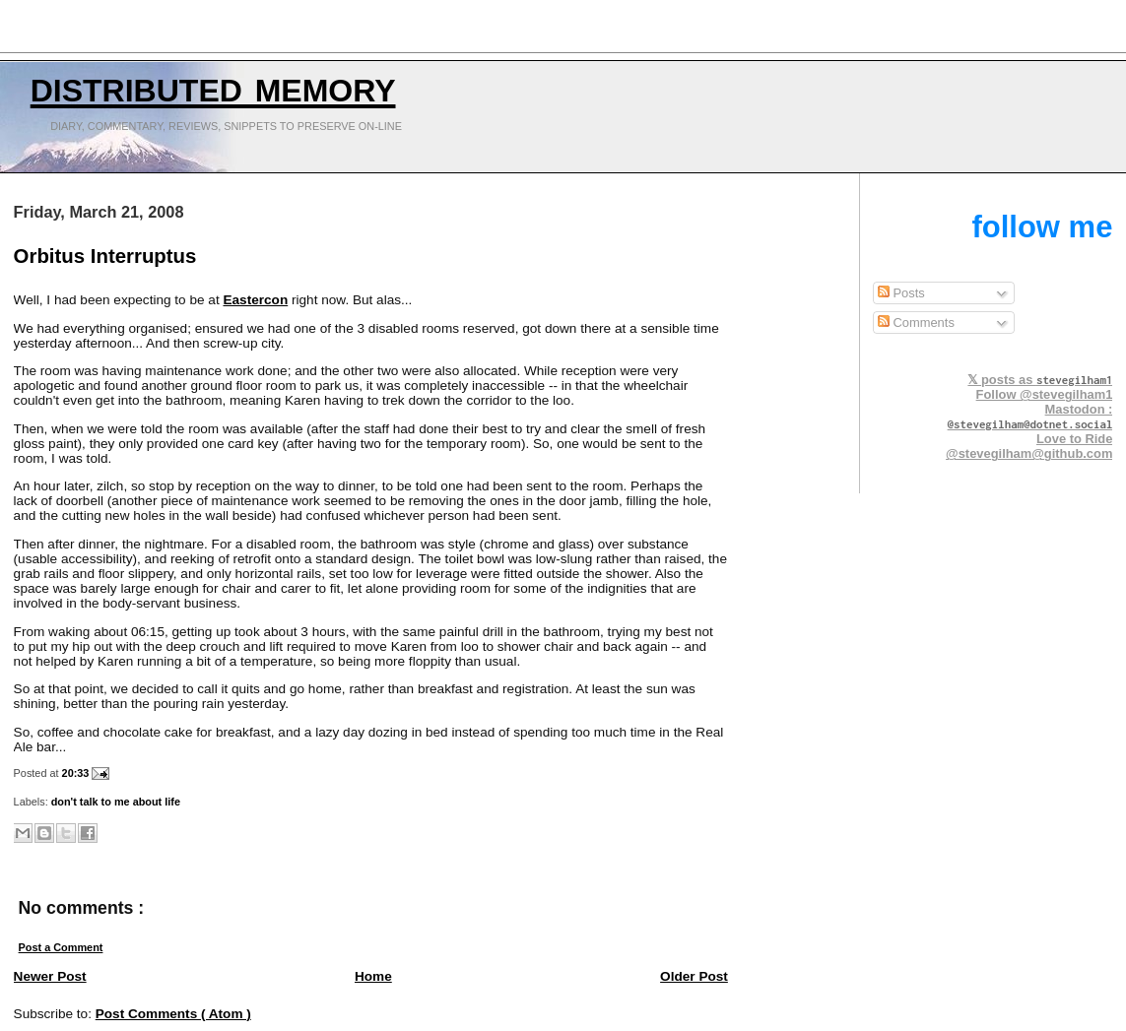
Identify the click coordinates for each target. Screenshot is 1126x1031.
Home (373, 976)
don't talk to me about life (115, 801)
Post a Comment (61, 947)
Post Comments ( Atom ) (173, 1013)
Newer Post (50, 976)
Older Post (694, 976)
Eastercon (255, 299)
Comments (916, 322)
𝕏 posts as (1039, 379)
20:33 (77, 773)
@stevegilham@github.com (1029, 453)
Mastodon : (1030, 416)
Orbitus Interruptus (105, 256)
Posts (901, 293)
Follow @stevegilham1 (1044, 394)
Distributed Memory (213, 85)
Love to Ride (1074, 438)
